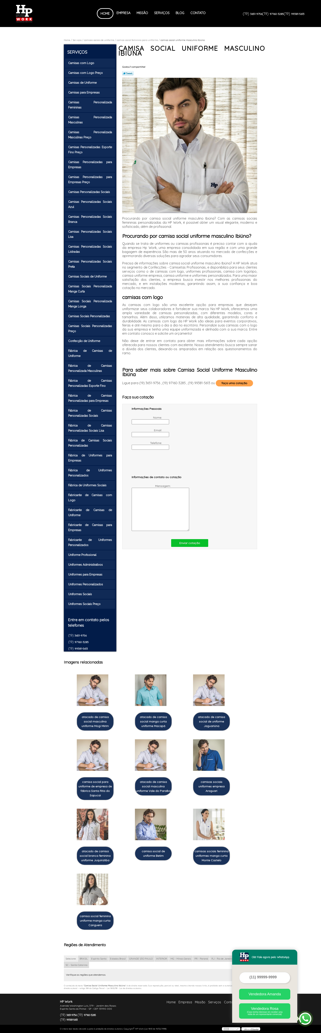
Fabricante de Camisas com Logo (90, 497)
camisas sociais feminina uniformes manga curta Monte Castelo (211, 855)
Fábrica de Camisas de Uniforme (90, 353)
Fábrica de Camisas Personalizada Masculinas (90, 368)
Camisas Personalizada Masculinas (90, 120)
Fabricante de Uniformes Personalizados (90, 542)
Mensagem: (152, 507)
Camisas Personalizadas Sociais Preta (90, 264)
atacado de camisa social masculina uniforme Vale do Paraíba (153, 786)
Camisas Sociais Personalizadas (89, 316)
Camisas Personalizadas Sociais (89, 192)
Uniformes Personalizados (86, 584)
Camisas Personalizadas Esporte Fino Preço (90, 150)
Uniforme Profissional (82, 555)
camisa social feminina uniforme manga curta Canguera (95, 920)
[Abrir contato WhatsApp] (305, 1019)
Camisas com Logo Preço (86, 73)
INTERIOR (161, 958)
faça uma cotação (234, 383)
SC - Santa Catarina (76, 964)
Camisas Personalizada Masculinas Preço (90, 135)
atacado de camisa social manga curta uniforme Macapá (153, 721)
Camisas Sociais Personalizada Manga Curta (90, 289)
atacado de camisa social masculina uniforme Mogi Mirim (95, 721)
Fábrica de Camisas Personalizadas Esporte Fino (90, 383)
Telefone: (147, 445)
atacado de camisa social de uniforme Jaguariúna (211, 721)
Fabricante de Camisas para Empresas (90, 527)
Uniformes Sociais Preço (84, 604)
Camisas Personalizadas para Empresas (90, 164)
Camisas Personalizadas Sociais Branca (90, 219)
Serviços (162, 13)
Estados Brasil (118, 958)
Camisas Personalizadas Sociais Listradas (90, 249)
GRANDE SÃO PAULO (141, 958)
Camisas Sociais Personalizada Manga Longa (90, 304)
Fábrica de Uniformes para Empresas (90, 458)
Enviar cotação (189, 543)
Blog (180, 13)
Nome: (147, 420)
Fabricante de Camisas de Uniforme (90, 512)
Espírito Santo (98, 958)
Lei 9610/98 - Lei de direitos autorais (124, 988)
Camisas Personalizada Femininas (90, 105)
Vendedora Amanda (265, 994)
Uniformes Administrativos (86, 564)
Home (105, 13)
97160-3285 (277, 14)
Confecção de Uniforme (84, 341)
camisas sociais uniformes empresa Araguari (211, 786)
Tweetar (127, 73)
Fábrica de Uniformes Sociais (87, 485)
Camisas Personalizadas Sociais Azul (90, 204)
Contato (198, 13)
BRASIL (84, 958)
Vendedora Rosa (265, 1011)
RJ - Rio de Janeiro (222, 958)
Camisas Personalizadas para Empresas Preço (90, 179)
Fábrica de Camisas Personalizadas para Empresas (90, 398)
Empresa (123, 13)
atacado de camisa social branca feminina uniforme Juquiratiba (95, 855)
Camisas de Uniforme (82, 82)
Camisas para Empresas (84, 92)
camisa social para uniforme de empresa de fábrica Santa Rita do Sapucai (95, 788)
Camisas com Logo (81, 63)
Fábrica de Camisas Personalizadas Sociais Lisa (90, 428)
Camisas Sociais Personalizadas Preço (90, 328)
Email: (147, 432)
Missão (142, 13)
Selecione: (71, 958)
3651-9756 (256, 14)
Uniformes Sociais (80, 594)
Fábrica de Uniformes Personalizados (90, 473)
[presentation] (158, 464)
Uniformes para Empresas (85, 574)
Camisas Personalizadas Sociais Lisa (90, 234)
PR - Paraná (201, 958)
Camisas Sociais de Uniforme (87, 276)
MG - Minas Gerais (181, 958)
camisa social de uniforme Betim (153, 853)
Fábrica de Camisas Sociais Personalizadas (90, 443)
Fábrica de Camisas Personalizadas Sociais (90, 413)
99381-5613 (297, 14)
